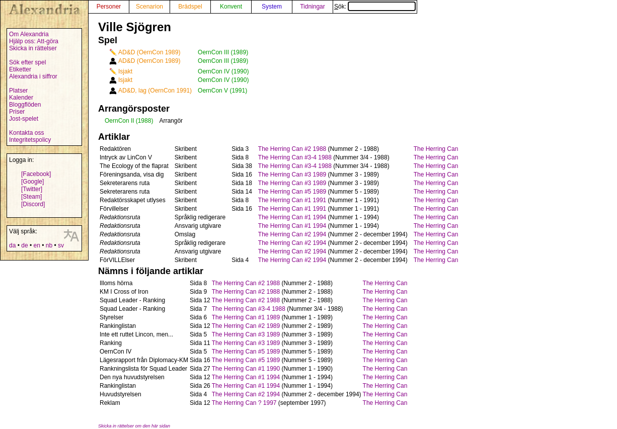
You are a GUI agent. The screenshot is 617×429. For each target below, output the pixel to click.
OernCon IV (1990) (223, 71)
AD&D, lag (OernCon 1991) (155, 90)
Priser (17, 111)
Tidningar (312, 6)
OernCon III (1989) (223, 52)
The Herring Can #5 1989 (292, 191)
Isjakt (125, 71)
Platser (18, 90)
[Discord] (33, 204)
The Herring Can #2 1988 (292, 148)
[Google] (32, 181)
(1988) (144, 120)
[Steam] (31, 196)
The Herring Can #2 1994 (292, 234)
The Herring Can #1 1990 (246, 368)
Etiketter (20, 69)
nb (49, 245)
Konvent (231, 6)
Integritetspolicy (30, 139)
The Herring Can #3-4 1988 (295, 157)
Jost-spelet (23, 118)
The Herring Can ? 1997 (244, 402)
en (36, 245)
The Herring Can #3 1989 (292, 174)
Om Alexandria (29, 34)
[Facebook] (36, 174)
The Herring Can (436, 148)
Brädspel (190, 6)
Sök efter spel (27, 62)
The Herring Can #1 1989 (246, 317)
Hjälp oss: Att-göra (33, 41)
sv (61, 245)
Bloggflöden (25, 104)
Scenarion (149, 6)
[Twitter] (31, 189)
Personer (109, 6)
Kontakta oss (26, 132)
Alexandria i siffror (33, 76)
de (24, 245)
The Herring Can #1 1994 (292, 217)
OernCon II (119, 120)
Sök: (375, 6)
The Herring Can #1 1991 (292, 200)
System (272, 6)
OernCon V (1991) (222, 90)
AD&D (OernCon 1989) (149, 52)
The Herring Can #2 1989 (246, 325)
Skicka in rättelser (33, 48)
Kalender (21, 97)
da (12, 245)
